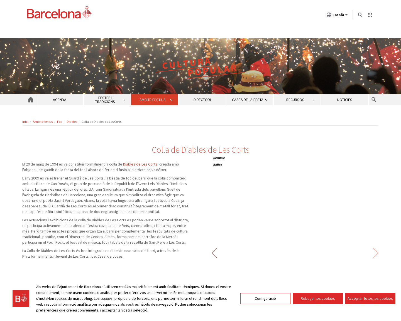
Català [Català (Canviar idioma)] (337, 16)
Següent (376, 253)
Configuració (265, 298)
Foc (59, 121)
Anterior (214, 253)
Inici (25, 121)
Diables (72, 121)
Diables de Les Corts (140, 164)
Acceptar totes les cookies (370, 298)
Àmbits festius (43, 121)
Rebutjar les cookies (318, 298)
